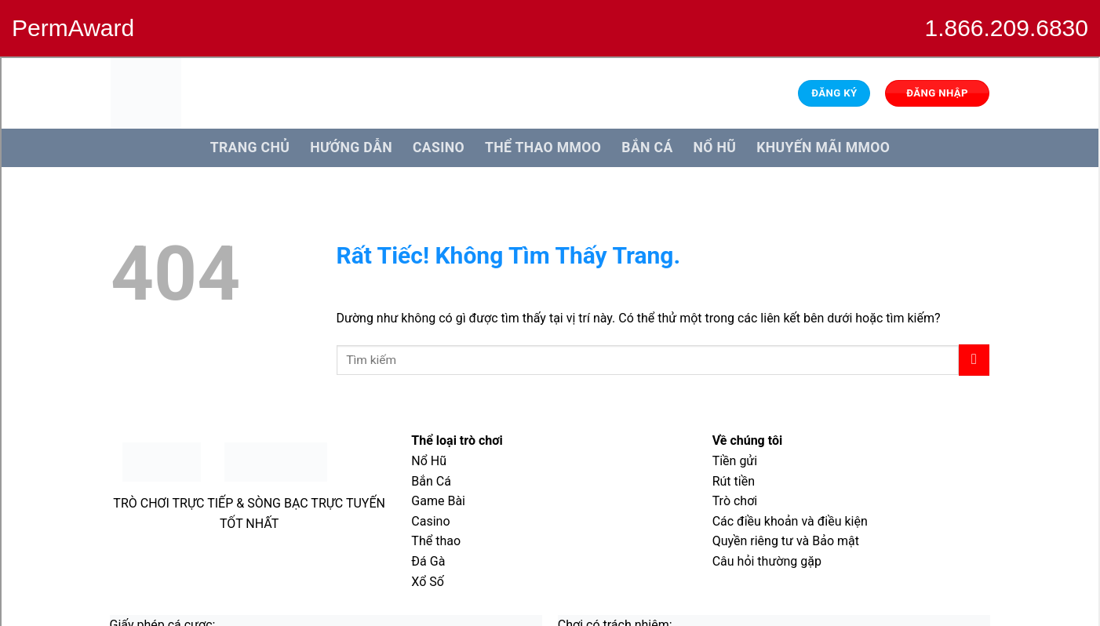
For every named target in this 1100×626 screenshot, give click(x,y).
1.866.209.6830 (1006, 28)
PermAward (73, 28)
